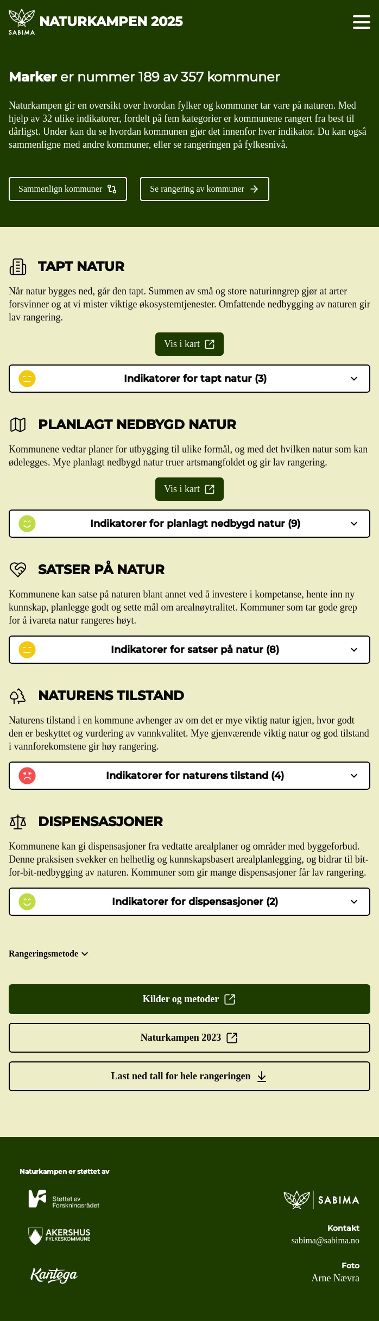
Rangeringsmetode (50, 953)
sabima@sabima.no (325, 1240)
